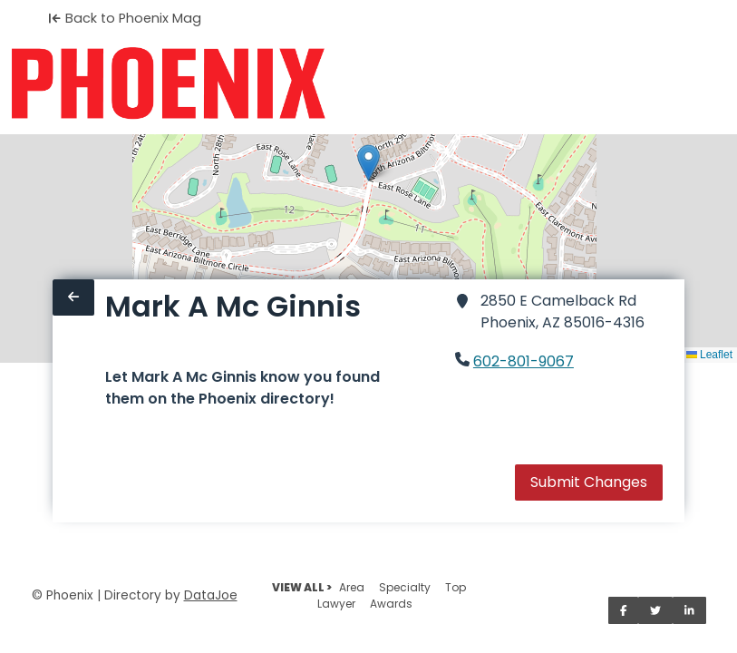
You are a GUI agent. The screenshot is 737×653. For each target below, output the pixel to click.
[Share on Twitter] (655, 610)
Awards (391, 603)
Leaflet (709, 354)
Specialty (405, 587)
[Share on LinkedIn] (689, 610)
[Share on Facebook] (623, 610)
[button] (368, 162)
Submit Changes (588, 482)
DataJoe (211, 595)
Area (351, 587)
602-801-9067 (523, 361)
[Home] (168, 83)
